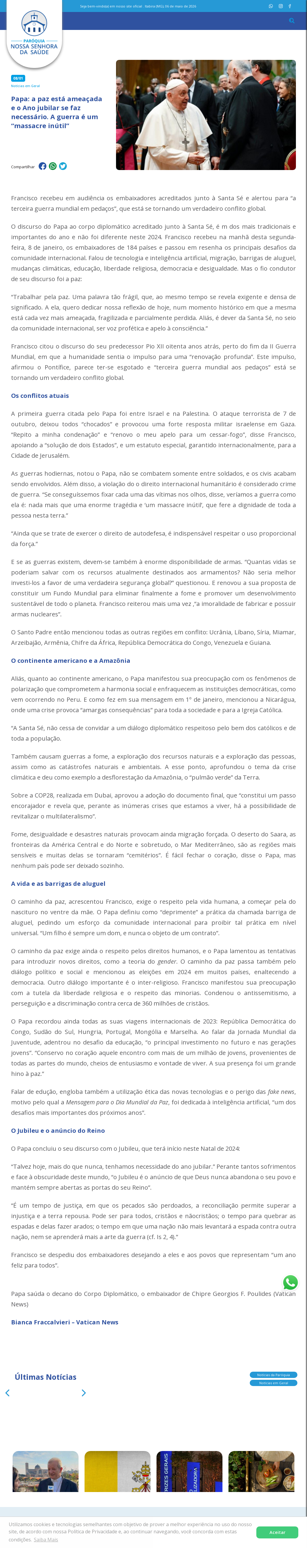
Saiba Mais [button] (46, 1539)
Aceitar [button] (277, 1532)
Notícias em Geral (273, 1381)
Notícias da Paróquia (273, 1373)
